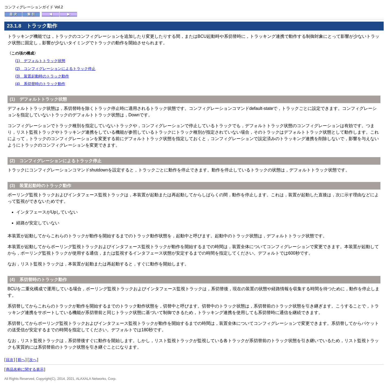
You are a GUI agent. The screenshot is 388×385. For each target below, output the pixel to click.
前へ (21, 359)
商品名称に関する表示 (25, 369)
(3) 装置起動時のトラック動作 (42, 76)
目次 (9, 359)
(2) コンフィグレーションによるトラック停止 (55, 68)
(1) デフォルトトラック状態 (40, 61)
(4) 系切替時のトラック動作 (40, 84)
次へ (33, 359)
